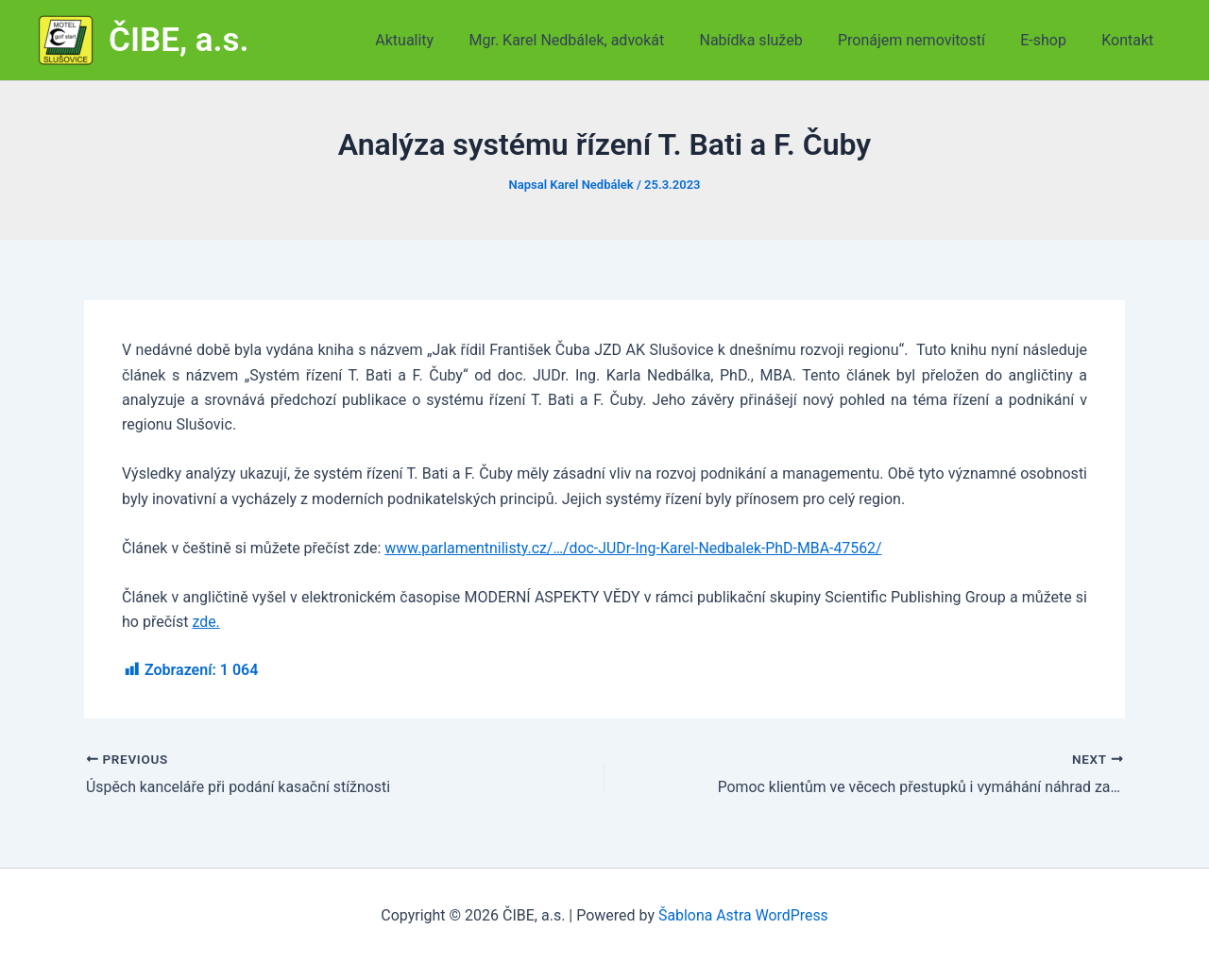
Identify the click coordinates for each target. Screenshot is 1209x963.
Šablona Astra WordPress (742, 915)
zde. (206, 622)
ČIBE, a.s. (179, 40)
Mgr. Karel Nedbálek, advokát (589, 40)
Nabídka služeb (768, 40)
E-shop (1051, 40)
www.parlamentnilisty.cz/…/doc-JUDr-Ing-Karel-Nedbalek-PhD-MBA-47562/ (634, 548)
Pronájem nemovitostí (923, 40)
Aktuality (432, 40)
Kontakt (1130, 40)
